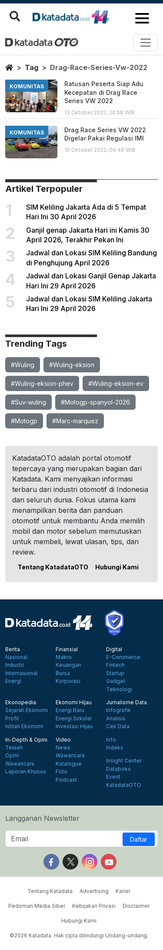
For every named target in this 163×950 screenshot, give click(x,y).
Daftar (138, 839)
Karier (123, 891)
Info (111, 740)
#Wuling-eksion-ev (115, 383)
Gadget (115, 681)
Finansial (67, 649)
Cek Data (118, 726)
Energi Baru (70, 710)
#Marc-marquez (75, 421)
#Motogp (24, 421)
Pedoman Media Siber (36, 906)
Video (63, 740)
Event (113, 777)
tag (31, 67)
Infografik (118, 710)
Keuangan (68, 665)
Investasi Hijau (74, 726)
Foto (61, 772)
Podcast (66, 780)
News (63, 748)
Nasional (16, 657)
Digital (114, 649)
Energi (13, 681)
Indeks (114, 748)
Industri (14, 665)
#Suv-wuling (28, 402)
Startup (115, 673)
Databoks (118, 769)
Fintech (115, 665)
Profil (12, 719)
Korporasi (68, 681)
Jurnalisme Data (126, 702)
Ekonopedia (20, 702)
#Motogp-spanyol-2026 (95, 402)
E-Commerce (123, 657)
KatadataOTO (123, 785)
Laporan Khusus (25, 772)
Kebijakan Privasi (94, 906)
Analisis (116, 719)
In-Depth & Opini (26, 740)
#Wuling (22, 364)
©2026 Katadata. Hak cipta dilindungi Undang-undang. (79, 935)
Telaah (14, 748)
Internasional (21, 673)
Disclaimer (136, 906)
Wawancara (19, 764)
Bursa (63, 673)
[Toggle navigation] (145, 42)
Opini (12, 756)
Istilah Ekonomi (24, 726)
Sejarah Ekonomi (26, 710)
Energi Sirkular (74, 719)
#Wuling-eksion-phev (42, 383)
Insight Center (124, 761)
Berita (12, 649)
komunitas (27, 86)
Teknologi (119, 689)
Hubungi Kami (117, 567)
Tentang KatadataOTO (53, 567)
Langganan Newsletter (42, 818)
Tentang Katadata (50, 891)
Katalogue (69, 764)
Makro (64, 657)
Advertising (94, 891)
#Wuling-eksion (71, 364)
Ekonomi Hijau (74, 702)
